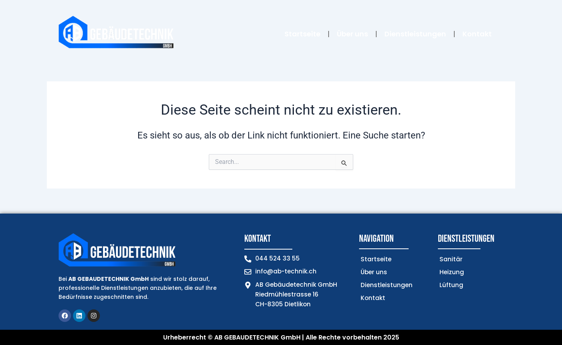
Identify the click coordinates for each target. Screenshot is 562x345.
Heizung (451, 272)
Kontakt (477, 34)
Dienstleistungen (415, 34)
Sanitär (450, 259)
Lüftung (451, 284)
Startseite (302, 34)
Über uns (352, 34)
